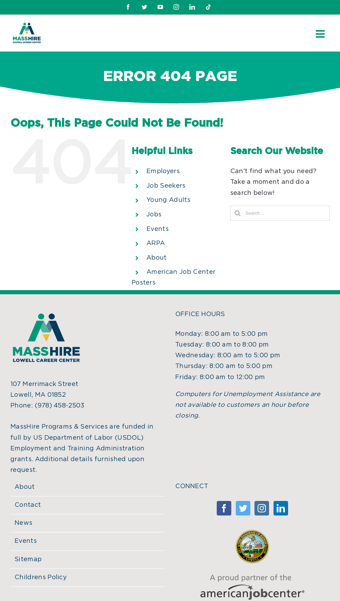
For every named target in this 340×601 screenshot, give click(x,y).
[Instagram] (261, 508)
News (23, 523)
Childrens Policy (41, 577)
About (156, 258)
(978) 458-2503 (59, 406)
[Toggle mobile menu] (321, 34)
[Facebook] (224, 508)
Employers (163, 171)
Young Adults (168, 200)
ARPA (155, 243)
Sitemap (28, 559)
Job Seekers (166, 186)
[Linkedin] (281, 508)
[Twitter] (243, 508)
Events (157, 229)
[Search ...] (280, 213)
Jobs (153, 215)
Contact (28, 505)
